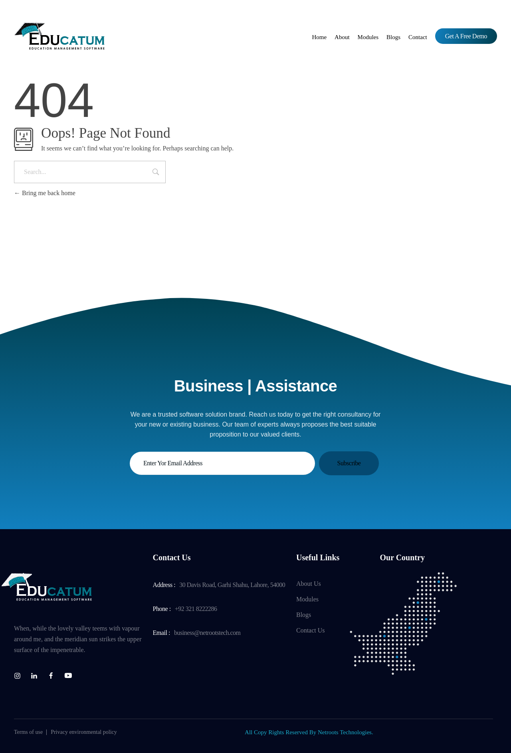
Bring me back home (44, 193)
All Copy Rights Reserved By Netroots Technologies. (309, 732)
